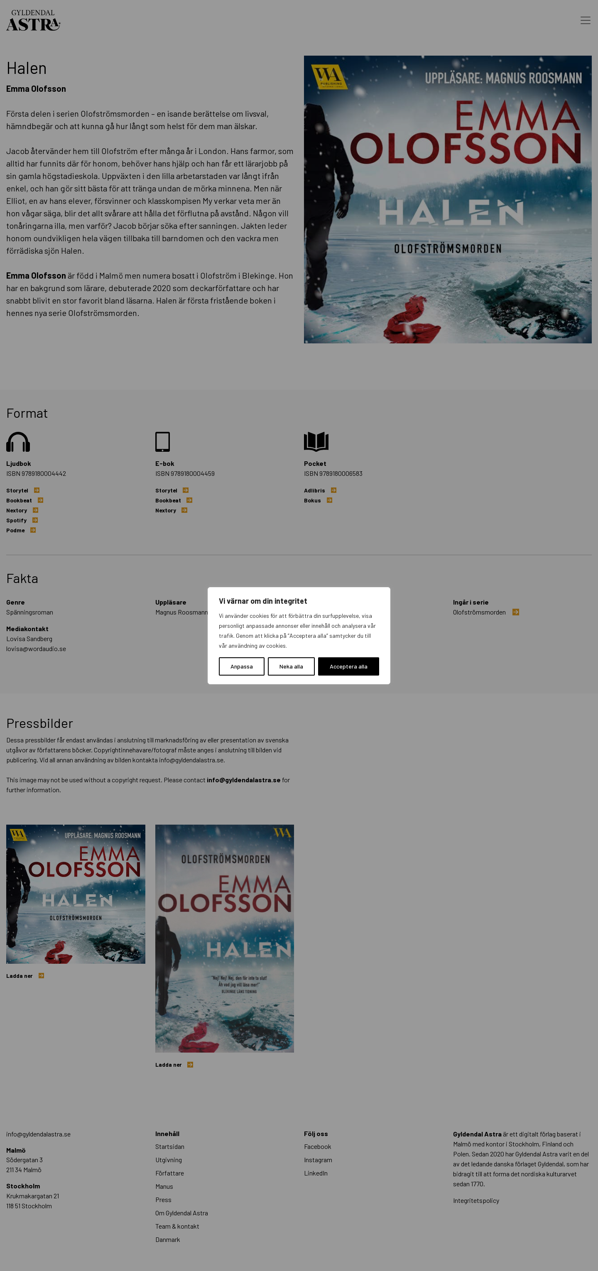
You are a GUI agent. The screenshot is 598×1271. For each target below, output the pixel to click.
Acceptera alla (349, 666)
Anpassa (241, 666)
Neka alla (291, 666)
